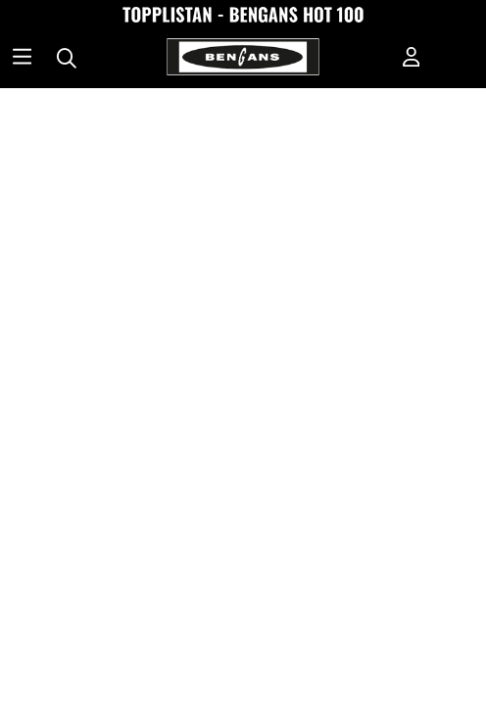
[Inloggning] (411, 58)
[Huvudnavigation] (22, 58)
